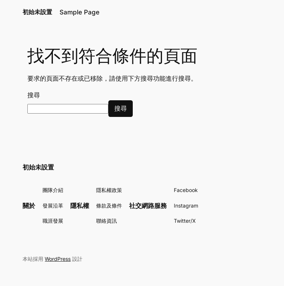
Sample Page (79, 12)
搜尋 (33, 95)
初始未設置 (37, 12)
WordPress (58, 259)
